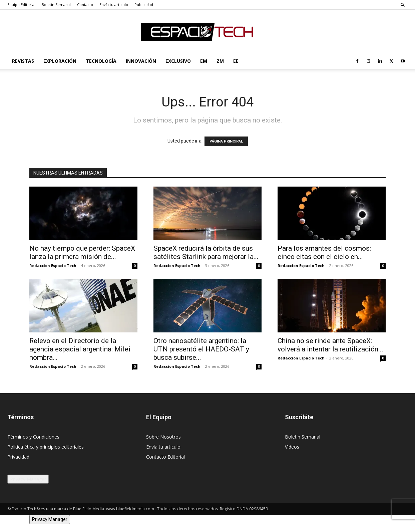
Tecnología (101, 61)
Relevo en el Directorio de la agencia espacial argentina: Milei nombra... (79, 349)
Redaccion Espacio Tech (52, 265)
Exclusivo (178, 61)
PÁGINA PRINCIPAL (226, 141)
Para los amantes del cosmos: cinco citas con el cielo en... (324, 252)
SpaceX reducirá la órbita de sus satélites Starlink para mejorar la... (206, 252)
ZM (220, 61)
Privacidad (18, 457)
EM (203, 61)
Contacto (85, 4)
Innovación (141, 61)
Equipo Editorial (21, 4)
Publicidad (143, 4)
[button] (403, 4)
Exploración (59, 61)
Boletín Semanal (56, 4)
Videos (292, 447)
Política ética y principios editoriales (45, 447)
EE (236, 61)
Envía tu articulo (113, 4)
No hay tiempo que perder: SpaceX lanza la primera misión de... (82, 252)
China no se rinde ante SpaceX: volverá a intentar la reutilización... (330, 345)
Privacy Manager (28, 479)
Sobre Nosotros (163, 437)
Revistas (23, 61)
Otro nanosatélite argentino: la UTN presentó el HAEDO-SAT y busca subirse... (201, 349)
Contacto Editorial (165, 457)
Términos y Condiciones (33, 437)
